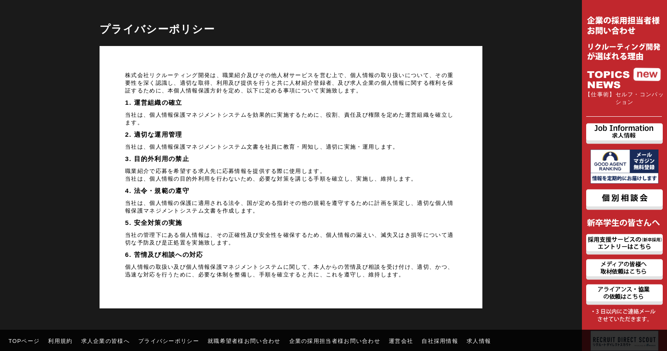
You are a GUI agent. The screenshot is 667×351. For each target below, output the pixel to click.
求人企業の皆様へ (105, 341)
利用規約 (60, 341)
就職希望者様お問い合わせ (244, 341)
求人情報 (479, 341)
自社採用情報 (440, 341)
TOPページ (24, 341)
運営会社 (401, 341)
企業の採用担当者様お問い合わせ (335, 341)
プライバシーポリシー (168, 341)
